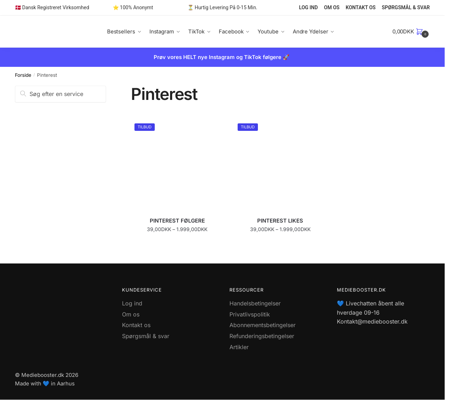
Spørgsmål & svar (145, 336)
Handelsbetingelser (255, 303)
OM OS (332, 7)
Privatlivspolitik (249, 314)
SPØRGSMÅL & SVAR (406, 7)
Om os (130, 314)
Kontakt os (136, 325)
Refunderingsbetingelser (261, 336)
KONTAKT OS (361, 7)
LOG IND (308, 7)
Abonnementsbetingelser (262, 325)
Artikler (239, 347)
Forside (23, 75)
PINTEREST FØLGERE (177, 220)
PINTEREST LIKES (280, 220)
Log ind (132, 303)
